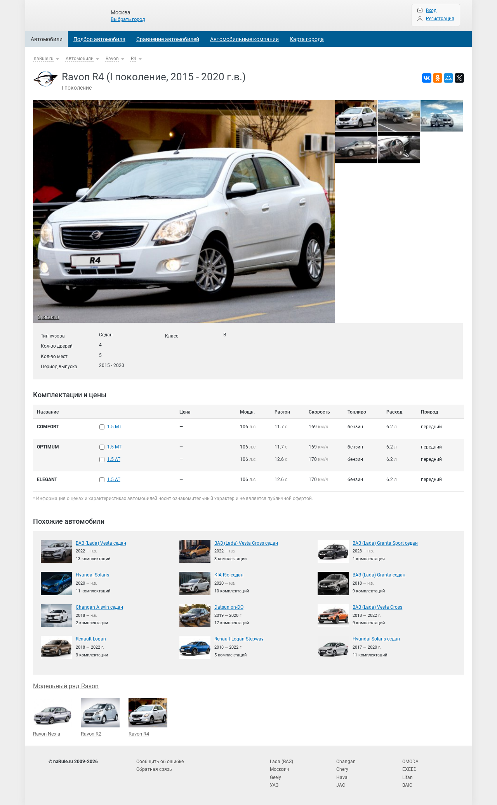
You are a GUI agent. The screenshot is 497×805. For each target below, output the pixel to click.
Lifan (407, 777)
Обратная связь (154, 769)
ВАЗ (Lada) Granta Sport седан (385, 543)
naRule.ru (44, 58)
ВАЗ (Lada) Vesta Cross (377, 607)
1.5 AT (113, 459)
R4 (133, 58)
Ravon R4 (148, 717)
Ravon (112, 58)
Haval (342, 777)
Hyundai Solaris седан (376, 639)
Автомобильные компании (244, 39)
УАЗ (274, 785)
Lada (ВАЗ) (281, 761)
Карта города (307, 39)
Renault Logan (91, 639)
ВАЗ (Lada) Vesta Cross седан (246, 543)
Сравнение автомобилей (167, 39)
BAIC (407, 785)
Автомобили (47, 39)
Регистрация (440, 18)
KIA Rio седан (228, 575)
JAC (340, 785)
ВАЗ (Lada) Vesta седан (101, 543)
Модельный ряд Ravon (66, 686)
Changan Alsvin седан (99, 607)
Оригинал (48, 317)
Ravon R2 (100, 717)
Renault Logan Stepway (239, 639)
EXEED (409, 769)
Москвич (279, 769)
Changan (346, 761)
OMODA (410, 761)
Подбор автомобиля (99, 39)
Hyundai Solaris (92, 575)
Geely (275, 777)
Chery (342, 769)
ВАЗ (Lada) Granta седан (379, 575)
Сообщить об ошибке (160, 761)
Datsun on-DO (228, 607)
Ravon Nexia (52, 718)
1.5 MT (114, 426)
